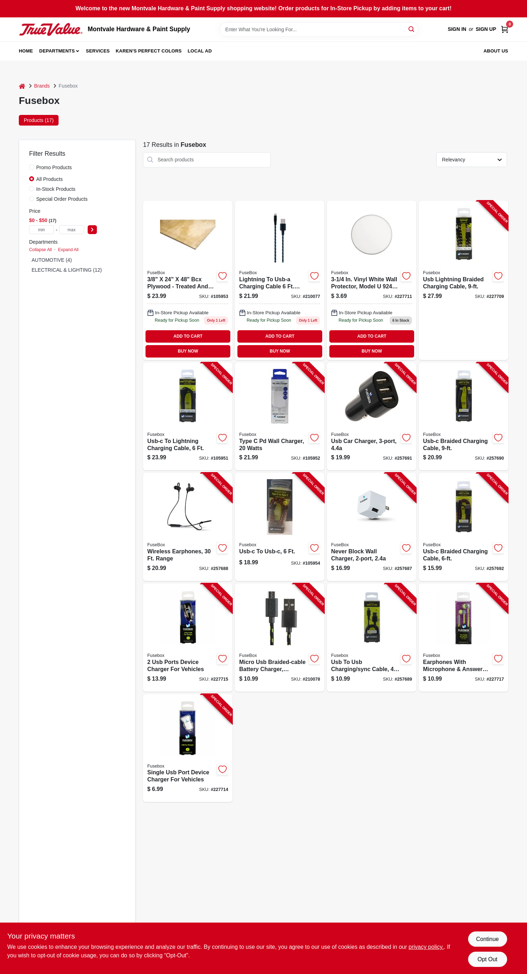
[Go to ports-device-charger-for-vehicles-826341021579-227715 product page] (187, 637)
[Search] (412, 29)
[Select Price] (92, 229)
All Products (49, 179)
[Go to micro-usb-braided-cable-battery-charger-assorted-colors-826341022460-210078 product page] (279, 637)
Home (26, 51)
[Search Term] (319, 29)
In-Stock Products (56, 189)
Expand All (68, 249)
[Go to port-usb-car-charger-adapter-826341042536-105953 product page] (187, 280)
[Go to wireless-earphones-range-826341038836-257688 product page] (187, 527)
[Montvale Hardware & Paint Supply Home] (51, 29)
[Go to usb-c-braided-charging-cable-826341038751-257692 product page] (463, 527)
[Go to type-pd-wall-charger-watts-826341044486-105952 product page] (279, 417)
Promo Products (54, 167)
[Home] (22, 86)
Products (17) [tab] (39, 120)
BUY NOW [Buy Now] (188, 351)
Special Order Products (62, 199)
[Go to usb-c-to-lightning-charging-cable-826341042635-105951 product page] (187, 417)
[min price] (41, 229)
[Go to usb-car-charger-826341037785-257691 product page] (371, 417)
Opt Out (487, 959)
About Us (496, 51)
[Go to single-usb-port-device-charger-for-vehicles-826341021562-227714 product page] (187, 748)
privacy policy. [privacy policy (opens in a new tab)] (426, 947)
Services (98, 51)
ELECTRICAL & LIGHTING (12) (67, 270)
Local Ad (200, 51)
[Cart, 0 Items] (504, 29)
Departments (57, 51)
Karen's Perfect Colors (149, 51)
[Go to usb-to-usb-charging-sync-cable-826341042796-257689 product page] (371, 637)
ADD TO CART (188, 336)
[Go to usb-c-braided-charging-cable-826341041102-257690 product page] (463, 417)
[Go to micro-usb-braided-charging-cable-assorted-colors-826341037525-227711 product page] (371, 280)
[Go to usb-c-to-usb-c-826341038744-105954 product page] (279, 527)
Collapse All (40, 249)
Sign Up (486, 29)
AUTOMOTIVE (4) (52, 260)
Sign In (457, 29)
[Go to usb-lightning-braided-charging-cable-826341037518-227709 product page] (463, 280)
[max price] (71, 229)
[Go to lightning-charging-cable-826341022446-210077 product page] (279, 280)
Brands (42, 86)
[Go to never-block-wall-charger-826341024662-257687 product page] (371, 527)
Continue (487, 939)
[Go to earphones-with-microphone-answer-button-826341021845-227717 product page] (463, 637)
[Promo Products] (31, 167)
